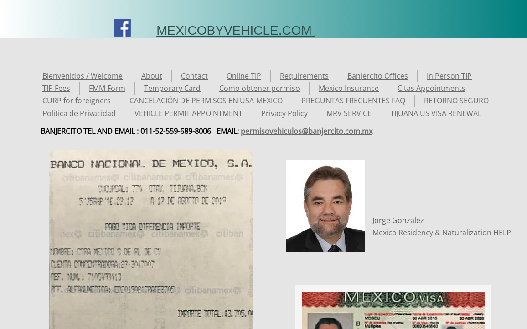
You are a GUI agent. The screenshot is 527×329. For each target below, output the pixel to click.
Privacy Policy (284, 113)
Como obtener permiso (259, 88)
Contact (194, 76)
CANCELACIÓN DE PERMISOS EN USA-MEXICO (206, 101)
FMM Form (107, 88)
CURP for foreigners (76, 101)
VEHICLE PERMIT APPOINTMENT (188, 113)
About (151, 76)
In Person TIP (449, 76)
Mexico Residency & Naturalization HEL (439, 233)
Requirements (304, 76)
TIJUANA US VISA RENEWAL (435, 113)
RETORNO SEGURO (456, 101)
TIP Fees (56, 88)
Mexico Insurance (349, 88)
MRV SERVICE (349, 113)
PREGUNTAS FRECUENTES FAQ (353, 101)
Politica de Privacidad (79, 113)
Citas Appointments (431, 88)
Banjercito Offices (377, 76)
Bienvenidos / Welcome (82, 76)
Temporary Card (172, 88)
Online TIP (244, 76)
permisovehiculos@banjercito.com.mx (306, 131)
